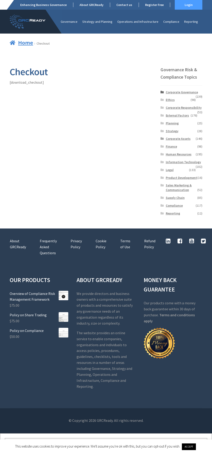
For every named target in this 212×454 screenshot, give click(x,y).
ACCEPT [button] (189, 446)
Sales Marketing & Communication (179, 187)
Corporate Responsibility (184, 108)
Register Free (154, 5)
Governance (69, 22)
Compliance (171, 22)
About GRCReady (91, 5)
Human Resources (179, 154)
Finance (171, 146)
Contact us (124, 5)
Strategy (172, 131)
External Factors (177, 115)
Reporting (191, 22)
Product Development (181, 178)
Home (25, 42)
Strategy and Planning (97, 22)
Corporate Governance (182, 92)
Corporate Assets (178, 139)
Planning (172, 123)
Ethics (170, 100)
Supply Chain (175, 198)
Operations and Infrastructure (137, 22)
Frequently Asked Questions (48, 247)
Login (189, 5)
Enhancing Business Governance (43, 5)
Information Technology (183, 162)
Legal (170, 170)
